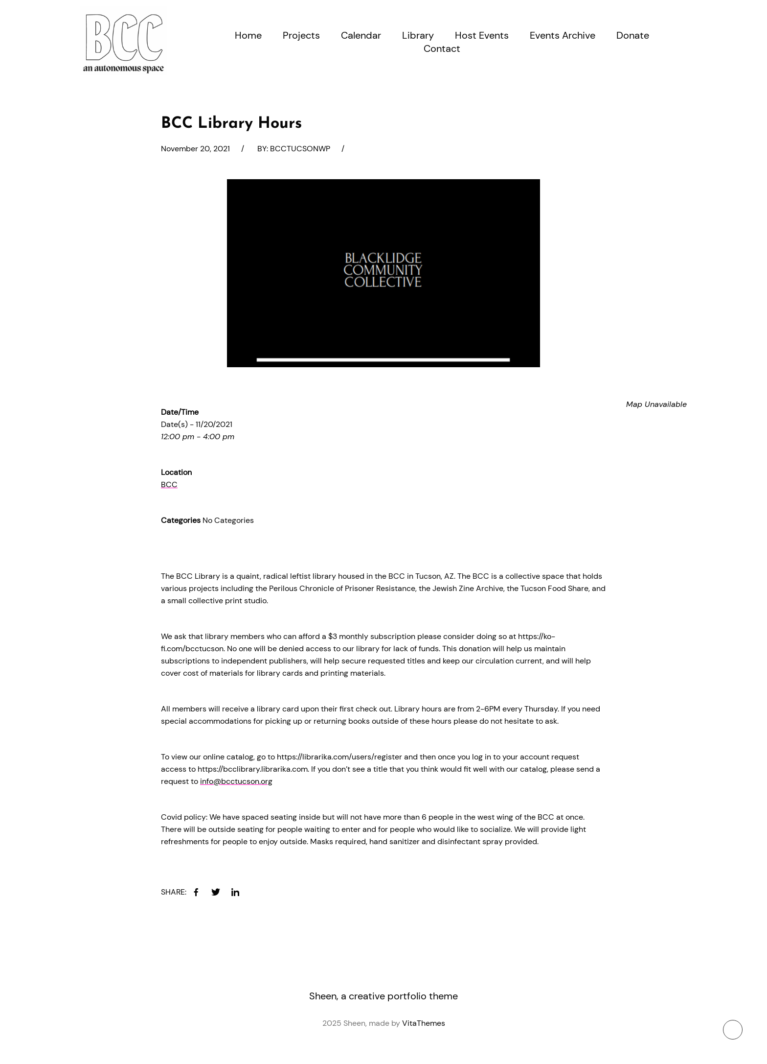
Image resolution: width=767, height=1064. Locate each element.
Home (248, 35)
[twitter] (216, 892)
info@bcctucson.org (236, 781)
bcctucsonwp (300, 148)
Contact (442, 48)
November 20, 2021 (195, 148)
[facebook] (196, 892)
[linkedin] (235, 892)
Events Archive (562, 35)
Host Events (482, 35)
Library (418, 35)
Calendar (361, 35)
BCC (169, 484)
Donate (632, 35)
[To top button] (733, 1030)
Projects (301, 35)
